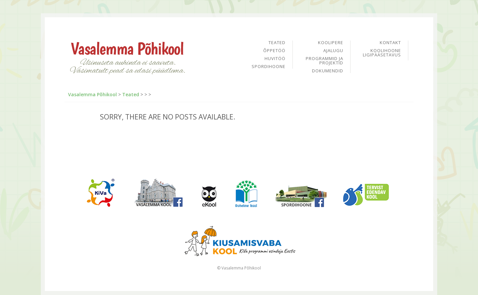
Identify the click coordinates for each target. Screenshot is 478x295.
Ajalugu (333, 50)
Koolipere (330, 42)
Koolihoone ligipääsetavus (382, 52)
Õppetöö (274, 50)
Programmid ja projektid (324, 61)
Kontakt (390, 42)
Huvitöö (275, 58)
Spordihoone (268, 66)
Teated (277, 42)
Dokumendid (327, 71)
